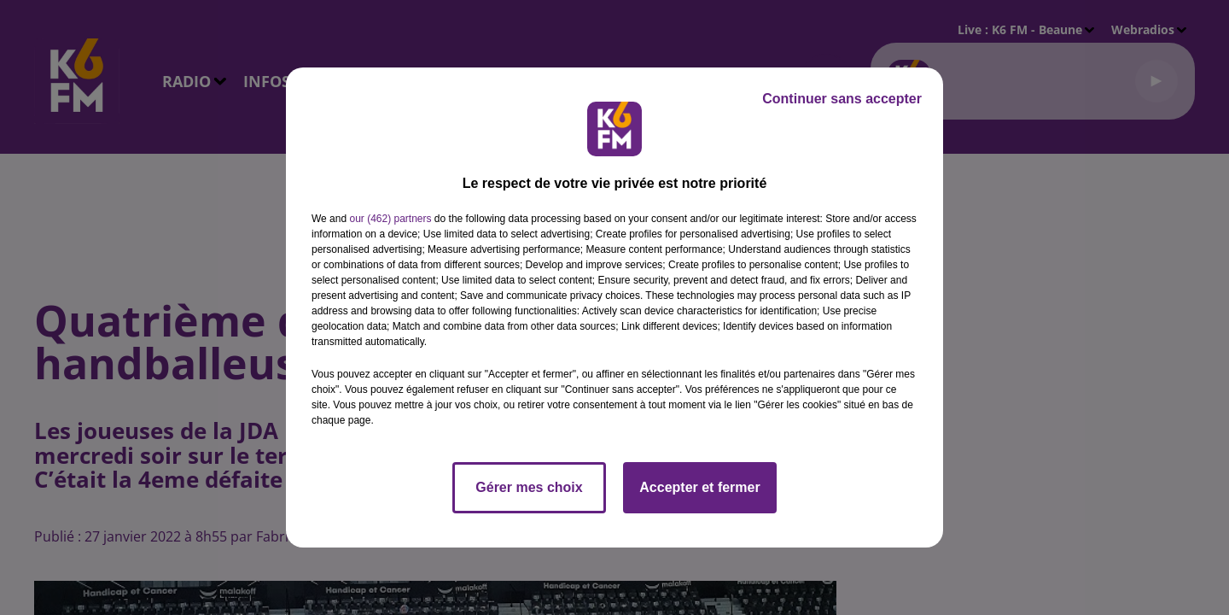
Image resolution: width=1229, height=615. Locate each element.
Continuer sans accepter (842, 98)
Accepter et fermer (699, 487)
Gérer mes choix (528, 487)
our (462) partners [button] (390, 219)
